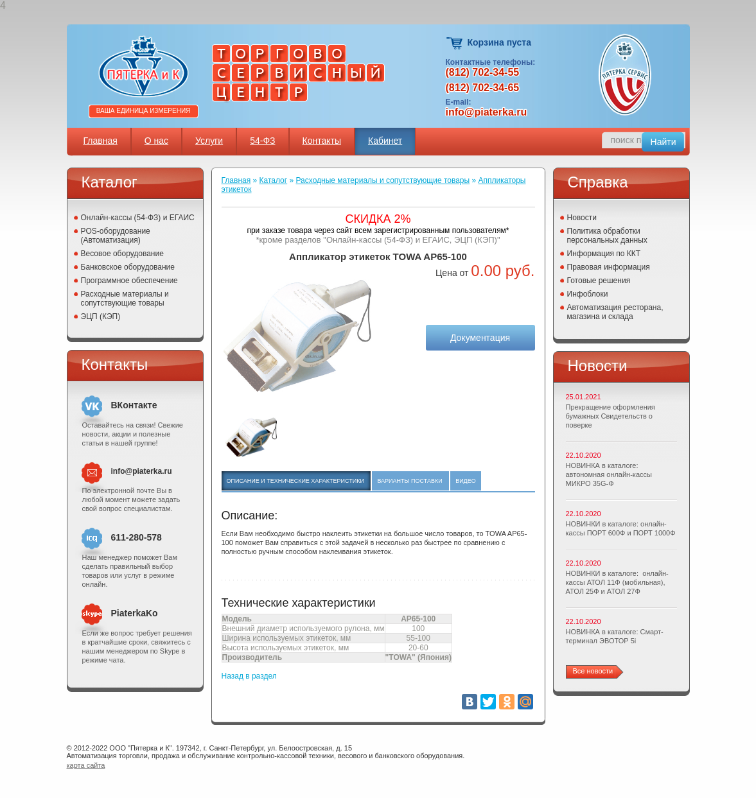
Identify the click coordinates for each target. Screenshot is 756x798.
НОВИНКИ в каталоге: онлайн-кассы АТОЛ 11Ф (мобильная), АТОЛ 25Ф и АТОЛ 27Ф (617, 582)
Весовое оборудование (122, 253)
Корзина (455, 43)
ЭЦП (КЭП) (101, 316)
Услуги (209, 140)
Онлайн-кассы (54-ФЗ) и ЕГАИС (138, 217)
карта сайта (86, 765)
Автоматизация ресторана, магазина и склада (615, 312)
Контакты (322, 140)
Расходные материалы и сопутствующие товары (125, 299)
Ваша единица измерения (143, 110)
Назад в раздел (249, 676)
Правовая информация (608, 267)
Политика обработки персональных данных (607, 236)
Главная (101, 140)
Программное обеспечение (129, 280)
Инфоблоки (587, 294)
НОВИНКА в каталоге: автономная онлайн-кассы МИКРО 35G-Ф (609, 474)
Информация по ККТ (604, 253)
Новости (582, 217)
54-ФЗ (262, 140)
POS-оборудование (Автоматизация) (115, 236)
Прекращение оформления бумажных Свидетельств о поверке (610, 416)
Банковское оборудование (128, 267)
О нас (156, 140)
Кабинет (385, 140)
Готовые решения (599, 280)
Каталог (273, 180)
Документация (480, 338)
